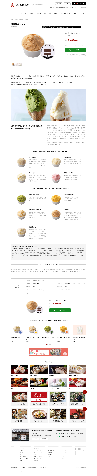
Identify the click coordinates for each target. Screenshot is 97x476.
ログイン (67, 3)
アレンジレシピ (37, 458)
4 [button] (50, 344)
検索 (83, 13)
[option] (36, 46)
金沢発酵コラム (37, 460)
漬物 (45, 13)
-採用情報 (50, 454)
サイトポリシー (23, 467)
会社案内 (71, 7)
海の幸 (39, 13)
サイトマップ (43, 467)
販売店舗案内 (37, 456)
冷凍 (69, 35)
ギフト (74, 13)
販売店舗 (66, 7)
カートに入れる (76, 50)
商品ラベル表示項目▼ (79, 45)
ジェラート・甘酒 (65, 13)
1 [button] (46, 344)
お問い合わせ (53, 7)
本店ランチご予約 (38, 452)
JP (75, 7)
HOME (12, 19)
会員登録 (59, 3)
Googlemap (48, 435)
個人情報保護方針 (14, 467)
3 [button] (49, 344)
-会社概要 (50, 452)
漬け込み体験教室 (38, 450)
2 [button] (47, 344)
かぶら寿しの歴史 (38, 449)
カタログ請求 (64, 450)
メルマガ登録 (64, 452)
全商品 (16, 19)
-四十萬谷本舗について (53, 450)
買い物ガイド (60, 7)
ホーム (12, 449)
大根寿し (32, 13)
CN (78, 7)
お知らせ (50, 456)
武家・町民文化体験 (38, 454)
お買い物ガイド (65, 449)
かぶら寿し (24, 13)
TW (82, 7)
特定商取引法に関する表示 (33, 467)
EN (85, 7)
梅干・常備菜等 (53, 13)
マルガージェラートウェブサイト (31, 246)
